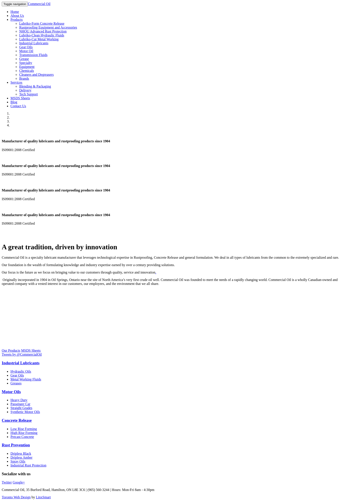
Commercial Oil (39, 4)
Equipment (26, 67)
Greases (16, 383)
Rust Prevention (16, 445)
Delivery (25, 90)
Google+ (19, 482)
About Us (17, 15)
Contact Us (18, 106)
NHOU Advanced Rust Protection (43, 31)
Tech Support (28, 94)
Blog (13, 102)
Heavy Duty (18, 400)
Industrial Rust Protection (28, 465)
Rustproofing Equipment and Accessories (48, 27)
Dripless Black (20, 453)
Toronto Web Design (16, 497)
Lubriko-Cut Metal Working (39, 39)
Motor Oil (26, 51)
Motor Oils (11, 391)
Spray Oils (17, 461)
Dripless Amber (21, 457)
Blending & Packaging (35, 86)
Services (16, 82)
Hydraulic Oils (20, 371)
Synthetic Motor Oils (25, 412)
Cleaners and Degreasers (36, 74)
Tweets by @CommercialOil (22, 354)
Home (14, 12)
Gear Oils (26, 47)
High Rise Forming (24, 433)
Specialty (25, 63)
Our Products (11, 350)
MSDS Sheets (20, 98)
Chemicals (26, 70)
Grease (24, 59)
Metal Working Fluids (25, 379)
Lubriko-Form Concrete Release (41, 23)
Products (16, 19)
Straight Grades (21, 408)
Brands (24, 78)
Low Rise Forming (23, 429)
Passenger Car (20, 404)
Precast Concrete (22, 437)
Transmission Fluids (33, 55)
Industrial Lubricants (33, 43)
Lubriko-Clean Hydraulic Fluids (41, 35)
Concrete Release (17, 420)
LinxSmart (43, 497)
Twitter (7, 482)
